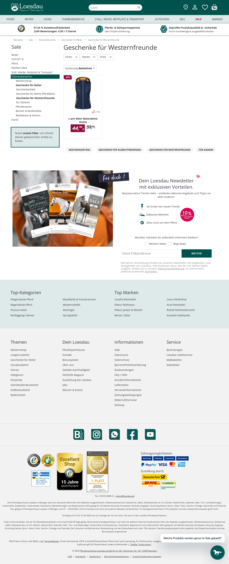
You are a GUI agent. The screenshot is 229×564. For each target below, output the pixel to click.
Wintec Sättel (122, 315)
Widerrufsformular (125, 400)
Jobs (64, 385)
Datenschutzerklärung (171, 268)
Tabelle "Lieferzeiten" (141, 544)
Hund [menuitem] (48, 19)
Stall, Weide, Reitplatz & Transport (32, 72)
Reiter (15, 55)
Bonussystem (70, 360)
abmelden (151, 271)
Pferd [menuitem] (10, 19)
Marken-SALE (19, 67)
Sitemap (119, 405)
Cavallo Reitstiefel (125, 299)
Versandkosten (51, 541)
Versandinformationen (128, 390)
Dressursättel (19, 310)
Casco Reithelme (177, 299)
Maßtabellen (174, 360)
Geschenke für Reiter (29, 85)
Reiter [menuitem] (29, 19)
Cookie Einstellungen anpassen (146, 556)
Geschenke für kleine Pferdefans (35, 93)
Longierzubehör (20, 355)
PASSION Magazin (73, 375)
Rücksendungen (124, 370)
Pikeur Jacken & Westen (128, 310)
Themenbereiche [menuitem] (73, 19)
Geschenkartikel (25, 89)
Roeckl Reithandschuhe (181, 310)
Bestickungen (175, 350)
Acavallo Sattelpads (178, 315)
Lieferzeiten (121, 385)
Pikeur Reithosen (124, 304)
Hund (14, 119)
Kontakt (67, 355)
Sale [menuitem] (198, 19)
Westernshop (24, 81)
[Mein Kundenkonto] (195, 10)
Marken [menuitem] (217, 19)
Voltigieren (17, 375)
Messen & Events (72, 390)
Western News (157, 243)
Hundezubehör (20, 365)
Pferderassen (24, 106)
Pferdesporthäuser (73, 350)
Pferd (14, 63)
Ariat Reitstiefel (176, 304)
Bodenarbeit (18, 395)
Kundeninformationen (127, 380)
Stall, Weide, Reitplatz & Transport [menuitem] (119, 19)
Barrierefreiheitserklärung (130, 365)
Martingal (68, 310)
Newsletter (173, 365)
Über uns (68, 365)
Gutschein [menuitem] (162, 19)
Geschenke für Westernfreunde (35, 98)
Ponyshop (16, 380)
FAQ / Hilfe (120, 375)
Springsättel (70, 315)
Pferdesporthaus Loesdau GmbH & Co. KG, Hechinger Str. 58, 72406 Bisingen (118, 550)
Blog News (179, 243)
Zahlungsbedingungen (128, 395)
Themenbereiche (21, 76)
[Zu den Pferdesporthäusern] (185, 7)
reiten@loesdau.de (125, 496)
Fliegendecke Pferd (22, 299)
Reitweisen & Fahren (28, 115)
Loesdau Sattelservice (180, 355)
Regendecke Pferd (21, 304)
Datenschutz (122, 360)
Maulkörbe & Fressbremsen (79, 299)
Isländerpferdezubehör (24, 385)
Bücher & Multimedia (28, 111)
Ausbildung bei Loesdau (76, 380)
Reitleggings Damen (23, 315)
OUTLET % (17, 59)
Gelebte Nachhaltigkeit (76, 370)
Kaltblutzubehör (20, 390)
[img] (214, 9)
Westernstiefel (71, 304)
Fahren (15, 370)
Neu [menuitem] (182, 19)
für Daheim (23, 102)
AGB (117, 350)
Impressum (121, 355)
